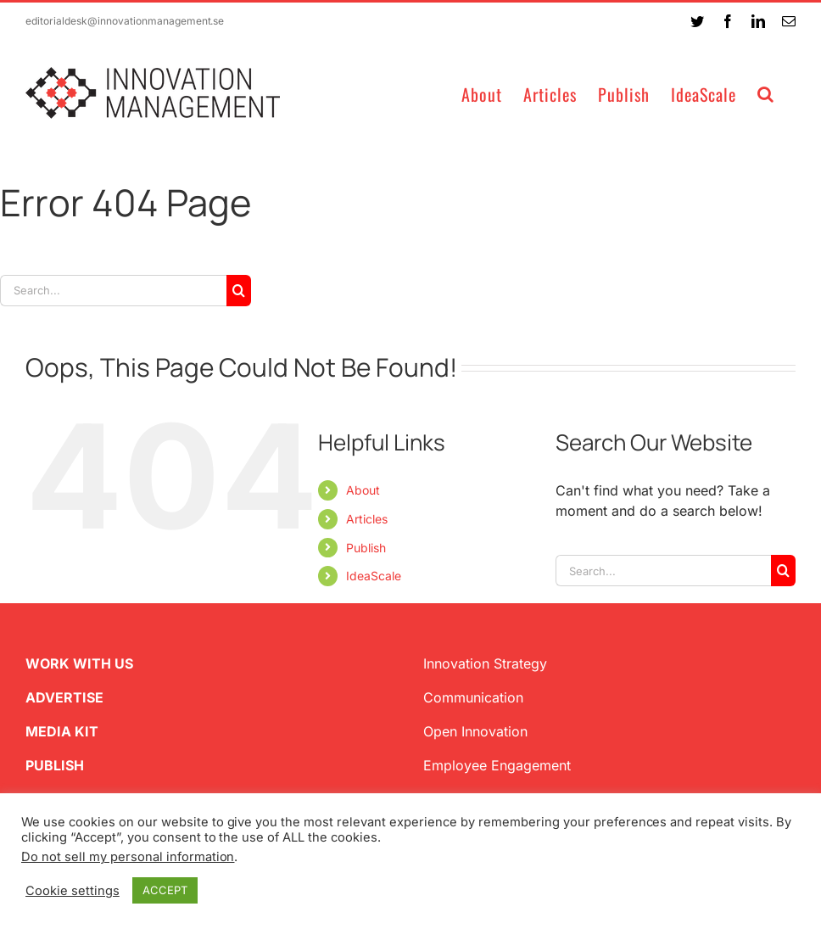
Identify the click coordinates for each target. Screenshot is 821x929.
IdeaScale (373, 575)
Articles (367, 519)
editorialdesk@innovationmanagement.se (124, 20)
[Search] (238, 290)
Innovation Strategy (485, 663)
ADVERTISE (64, 697)
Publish (366, 547)
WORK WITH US (79, 663)
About (363, 490)
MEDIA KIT (61, 731)
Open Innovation (475, 731)
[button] (765, 93)
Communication (473, 697)
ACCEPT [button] (164, 890)
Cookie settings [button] (72, 890)
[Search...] (113, 290)
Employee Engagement (497, 765)
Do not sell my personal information (127, 857)
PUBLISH (54, 765)
